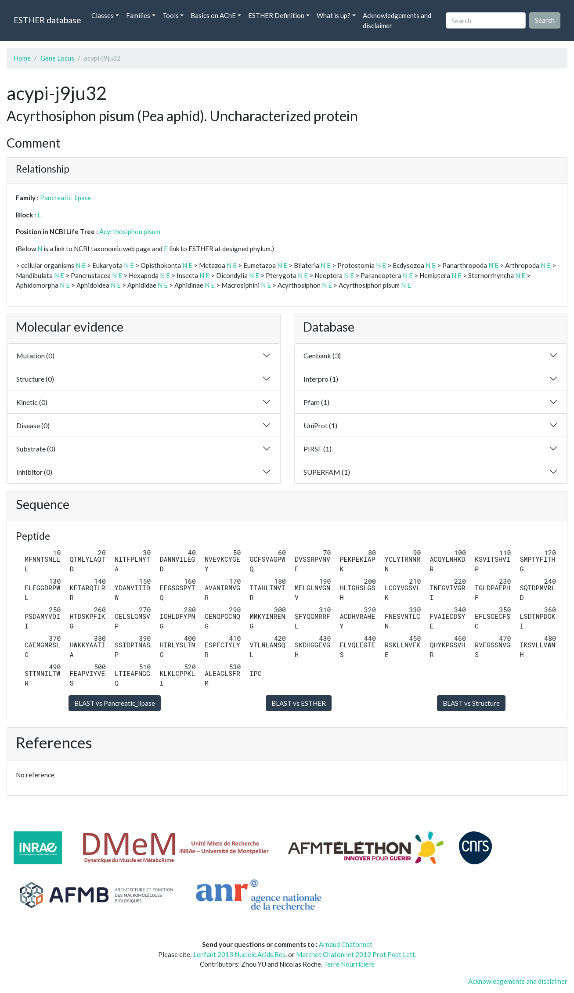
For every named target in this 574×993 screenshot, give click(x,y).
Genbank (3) (322, 355)
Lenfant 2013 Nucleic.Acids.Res (239, 954)
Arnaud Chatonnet (345, 944)
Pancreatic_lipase (65, 198)
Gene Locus (57, 58)
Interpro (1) (320, 379)
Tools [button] (170, 15)
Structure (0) (35, 379)
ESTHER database (47, 20)
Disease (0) (33, 425)
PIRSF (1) (317, 448)
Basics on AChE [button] (213, 15)
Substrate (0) (35, 448)
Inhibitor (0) (34, 472)
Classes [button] (102, 15)
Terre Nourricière (349, 964)
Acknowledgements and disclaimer (397, 20)
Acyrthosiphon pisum (129, 231)
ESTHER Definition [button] (276, 15)
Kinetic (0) (31, 402)
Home (22, 58)
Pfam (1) (316, 402)
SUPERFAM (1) (326, 472)
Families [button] (138, 15)
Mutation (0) (35, 355)
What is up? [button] (333, 15)
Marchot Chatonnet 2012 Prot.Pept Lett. (356, 954)
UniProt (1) (320, 425)
